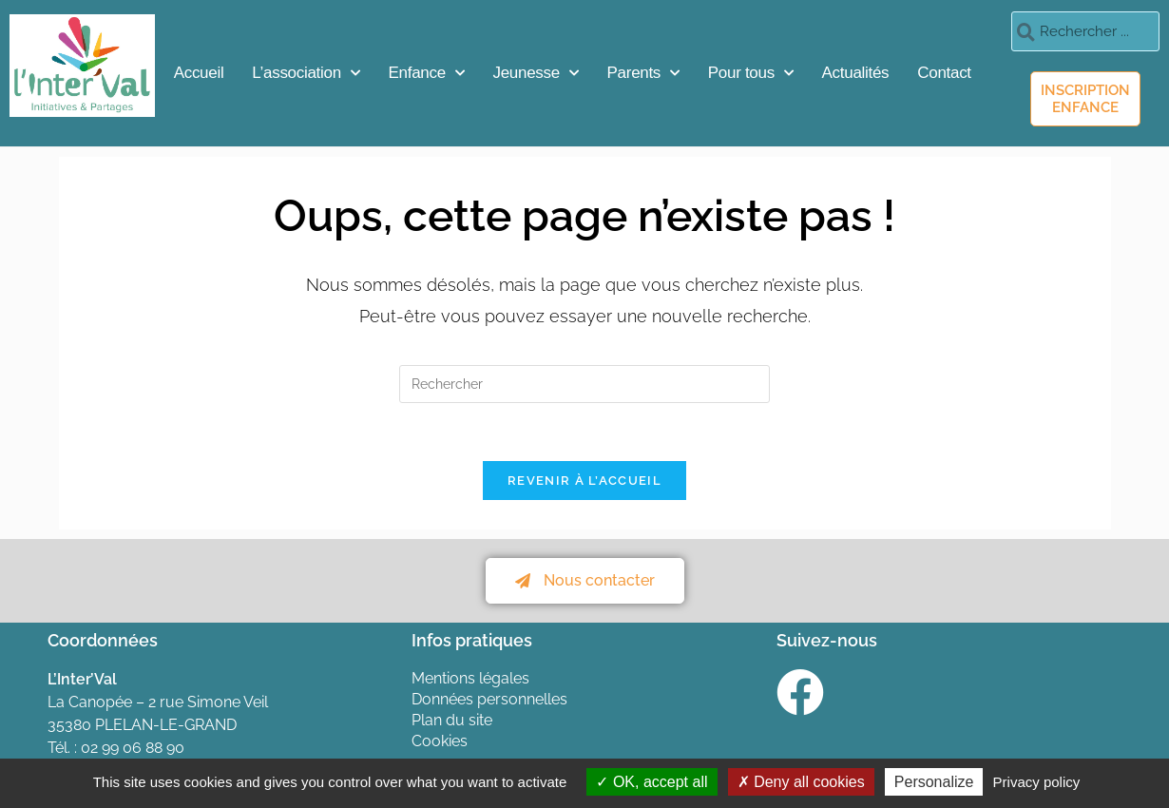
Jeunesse (536, 73)
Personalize (934, 782)
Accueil (199, 73)
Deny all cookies (801, 782)
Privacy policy (1037, 782)
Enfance (427, 73)
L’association (305, 73)
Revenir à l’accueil (584, 480)
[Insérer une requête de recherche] (584, 384)
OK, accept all (651, 782)
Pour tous (751, 73)
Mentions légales (470, 678)
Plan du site (452, 720)
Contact (944, 73)
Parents (643, 73)
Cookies (440, 741)
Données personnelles (489, 699)
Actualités (856, 73)
